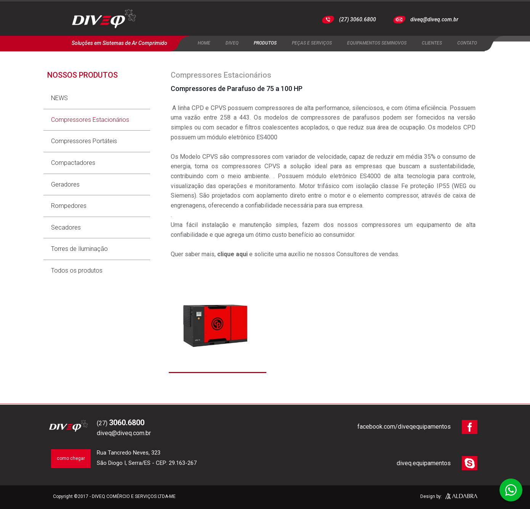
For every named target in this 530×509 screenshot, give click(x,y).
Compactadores (73, 162)
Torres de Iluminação (79, 248)
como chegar (71, 458)
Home (204, 43)
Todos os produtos (76, 270)
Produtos (265, 43)
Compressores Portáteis (84, 141)
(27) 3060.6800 (357, 19)
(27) (120, 423)
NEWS (59, 98)
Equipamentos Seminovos (377, 43)
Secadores (66, 227)
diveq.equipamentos (424, 463)
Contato (467, 43)
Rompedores (68, 205)
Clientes (432, 43)
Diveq (232, 43)
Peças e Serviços (312, 43)
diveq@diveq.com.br (434, 19)
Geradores (65, 184)
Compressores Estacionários (90, 119)
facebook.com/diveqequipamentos (404, 426)
